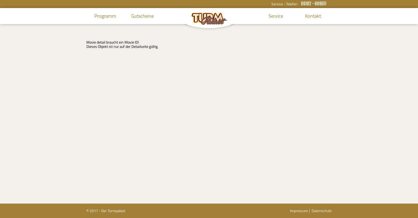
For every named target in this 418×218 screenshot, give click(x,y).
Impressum (299, 210)
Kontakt (313, 16)
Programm (105, 16)
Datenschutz (322, 210)
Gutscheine (142, 16)
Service (275, 16)
